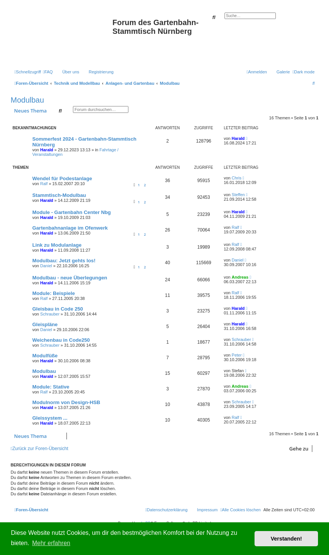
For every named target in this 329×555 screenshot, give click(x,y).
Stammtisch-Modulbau (59, 195)
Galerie (283, 72)
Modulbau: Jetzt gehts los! (63, 260)
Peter (237, 355)
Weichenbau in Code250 (61, 340)
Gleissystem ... (49, 418)
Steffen (238, 194)
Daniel (46, 265)
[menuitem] (48, 71)
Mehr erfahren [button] (51, 543)
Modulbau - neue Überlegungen (69, 278)
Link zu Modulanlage (57, 245)
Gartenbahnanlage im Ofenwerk (70, 228)
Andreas (240, 277)
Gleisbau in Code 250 (57, 309)
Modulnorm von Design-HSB (66, 402)
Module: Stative (50, 387)
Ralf (44, 183)
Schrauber (50, 314)
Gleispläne (45, 324)
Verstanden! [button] (286, 539)
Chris (237, 178)
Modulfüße (45, 355)
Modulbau (27, 100)
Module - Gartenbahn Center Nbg (71, 212)
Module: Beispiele (53, 293)
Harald (46, 149)
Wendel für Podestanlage (62, 178)
